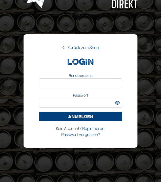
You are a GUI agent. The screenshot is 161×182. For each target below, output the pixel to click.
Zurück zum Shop (83, 47)
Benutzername (80, 75)
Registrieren (93, 128)
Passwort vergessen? (80, 134)
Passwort (80, 95)
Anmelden (80, 116)
